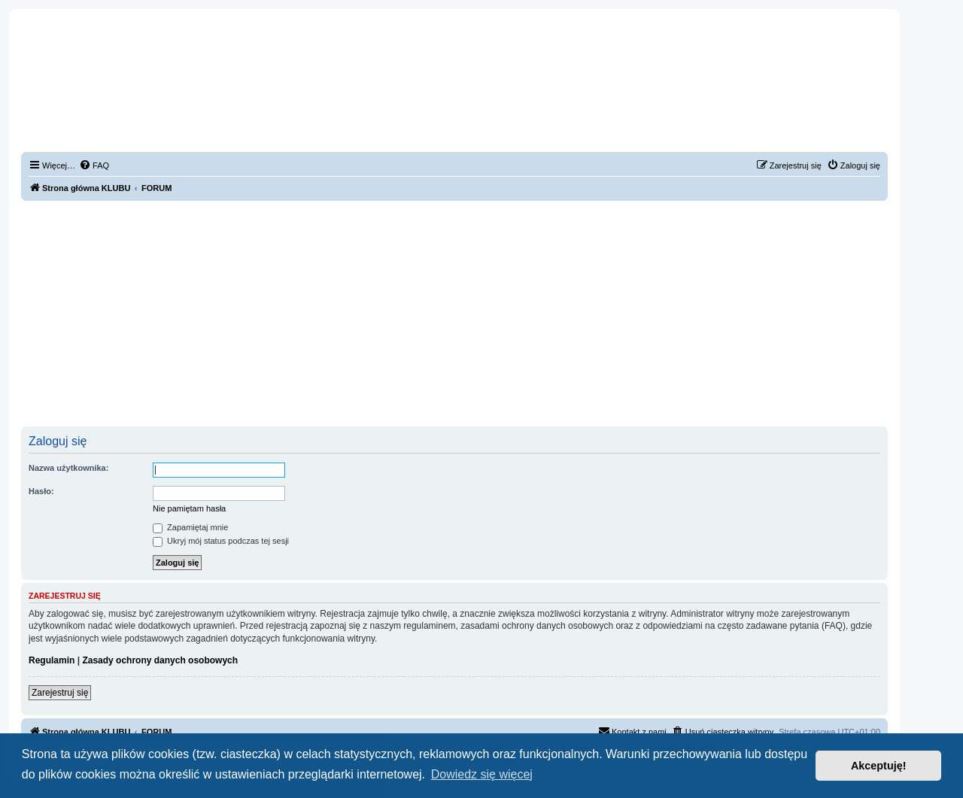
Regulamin (51, 660)
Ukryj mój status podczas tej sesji (221, 540)
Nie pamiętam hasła (189, 508)
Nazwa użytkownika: (68, 467)
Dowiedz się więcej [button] (482, 774)
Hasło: (41, 491)
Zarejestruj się (60, 692)
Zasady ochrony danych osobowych (160, 660)
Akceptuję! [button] (879, 766)
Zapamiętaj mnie (190, 527)
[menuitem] (94, 165)
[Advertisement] (454, 313)
